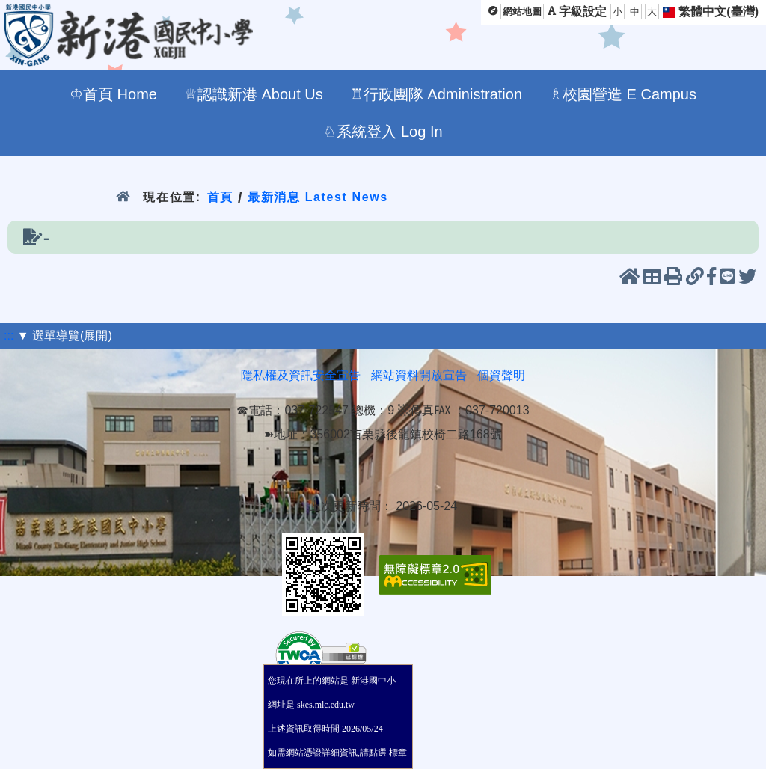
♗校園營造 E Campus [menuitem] (622, 94)
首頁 (220, 197)
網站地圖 (522, 11)
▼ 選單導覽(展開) (64, 335)
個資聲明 (501, 375)
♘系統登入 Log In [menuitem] (382, 131)
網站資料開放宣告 (419, 375)
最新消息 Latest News (318, 197)
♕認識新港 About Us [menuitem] (253, 94)
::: (8, 335)
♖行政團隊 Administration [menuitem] (436, 94)
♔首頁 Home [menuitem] (113, 94)
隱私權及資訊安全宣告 (301, 375)
